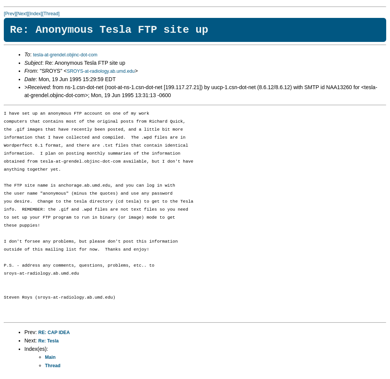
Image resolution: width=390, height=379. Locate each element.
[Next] (22, 13)
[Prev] (10, 13)
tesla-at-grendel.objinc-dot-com (65, 55)
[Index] (35, 13)
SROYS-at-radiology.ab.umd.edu (100, 71)
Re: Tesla (48, 341)
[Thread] (51, 13)
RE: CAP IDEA (54, 332)
